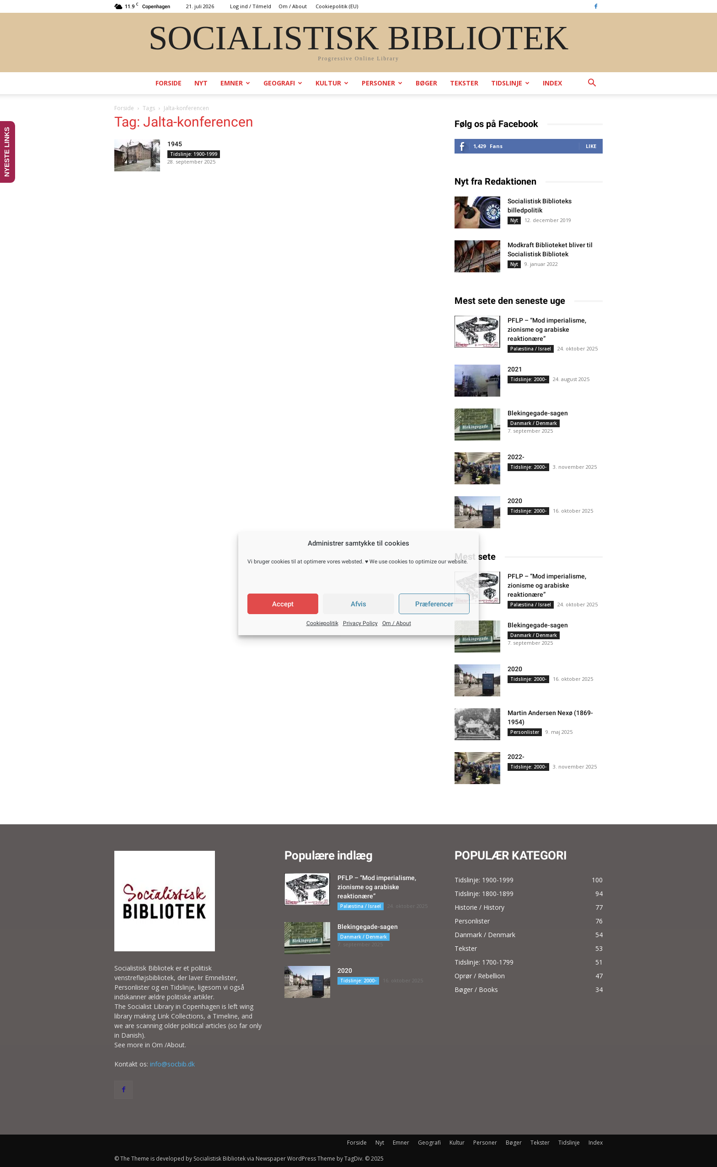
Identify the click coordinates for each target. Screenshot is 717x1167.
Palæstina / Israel (530, 348)
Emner (235, 83)
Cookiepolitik (322, 623)
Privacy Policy (360, 623)
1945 (174, 144)
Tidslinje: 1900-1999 (193, 154)
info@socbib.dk (172, 1064)
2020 (515, 500)
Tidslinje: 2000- (528, 379)
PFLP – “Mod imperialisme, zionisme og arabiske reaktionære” (547, 329)
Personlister (524, 732)
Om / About (396, 623)
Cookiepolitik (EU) (337, 6)
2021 (515, 369)
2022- (516, 457)
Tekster (464, 83)
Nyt (201, 83)
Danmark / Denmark (533, 423)
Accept (283, 604)
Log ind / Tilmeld (250, 6)
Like (591, 146)
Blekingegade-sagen (538, 413)
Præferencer (434, 604)
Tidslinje (510, 83)
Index (552, 83)
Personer (382, 83)
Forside (168, 83)
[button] (592, 84)
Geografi (282, 83)
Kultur (332, 83)
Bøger (426, 83)
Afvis (358, 604)
